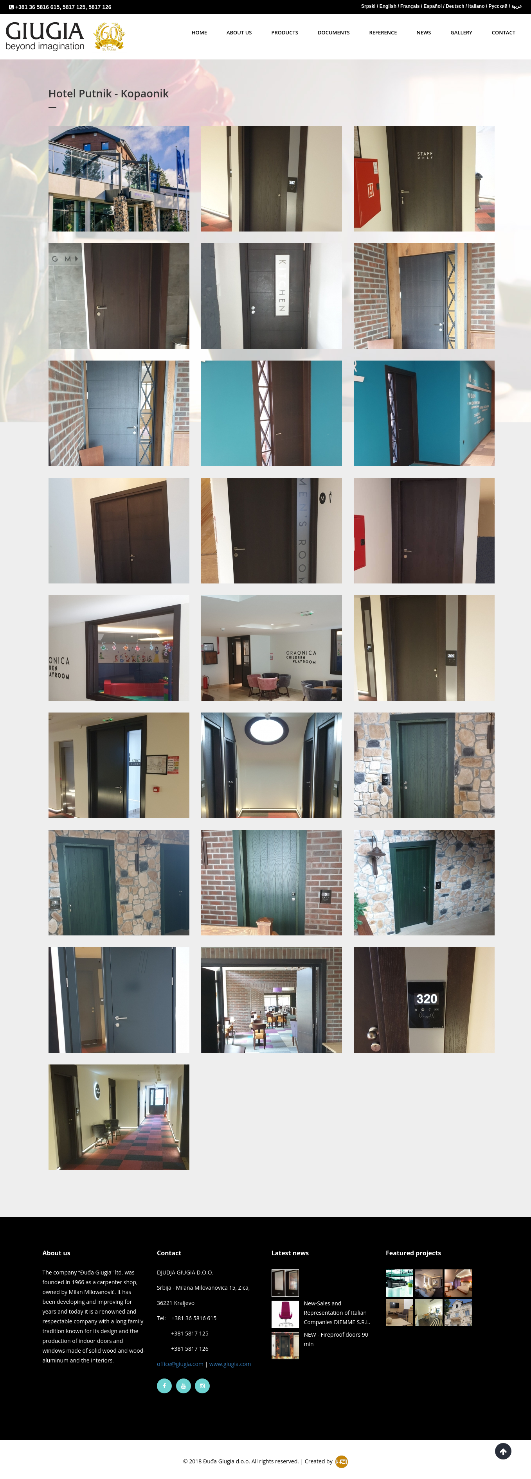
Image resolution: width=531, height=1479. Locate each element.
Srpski (369, 6)
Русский (499, 6)
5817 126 (99, 7)
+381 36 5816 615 (37, 7)
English (389, 6)
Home (199, 32)
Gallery (461, 32)
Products (285, 32)
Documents (334, 32)
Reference (383, 32)
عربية (516, 6)
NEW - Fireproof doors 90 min (336, 1332)
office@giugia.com (180, 1357)
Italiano (477, 6)
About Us (239, 32)
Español (433, 6)
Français (410, 6)
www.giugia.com (230, 1357)
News (424, 32)
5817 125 (74, 7)
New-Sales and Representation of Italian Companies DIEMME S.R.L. (337, 1306)
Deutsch (456, 6)
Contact (503, 32)
